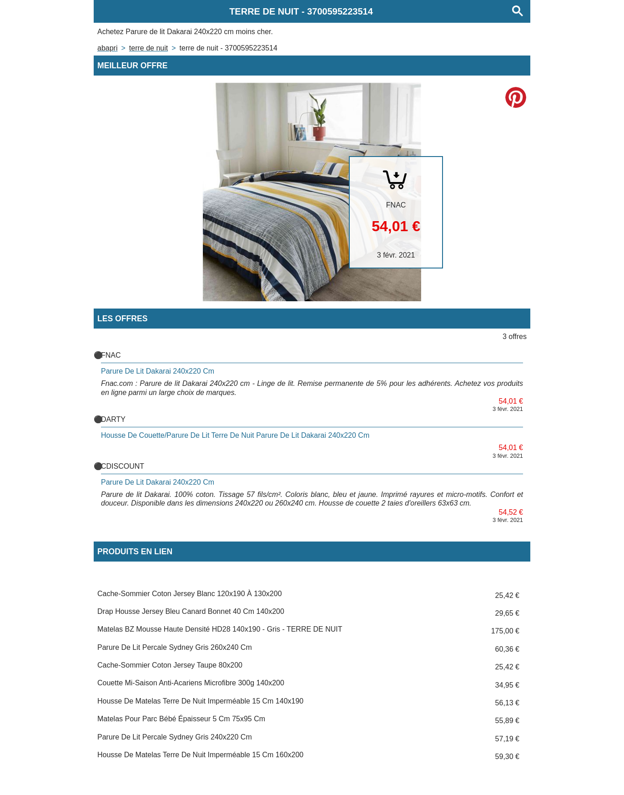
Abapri (107, 48)
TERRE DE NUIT (148, 48)
